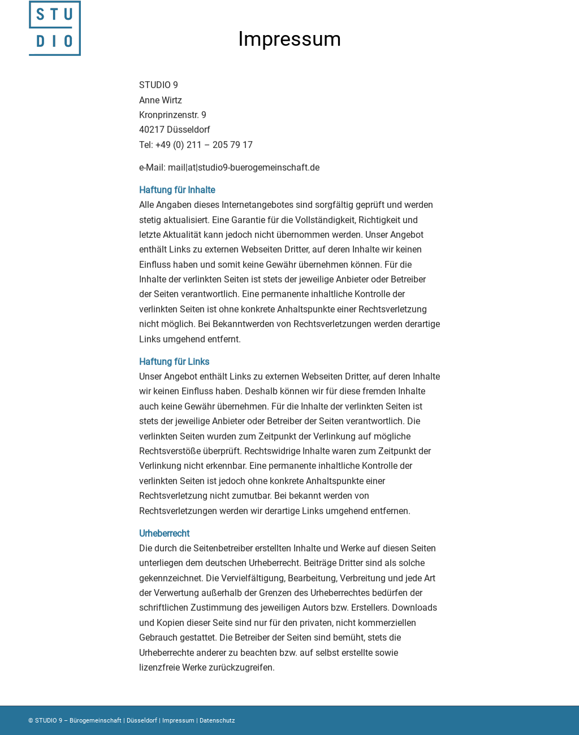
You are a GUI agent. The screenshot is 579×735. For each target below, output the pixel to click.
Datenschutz (217, 720)
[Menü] (547, 28)
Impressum (178, 720)
